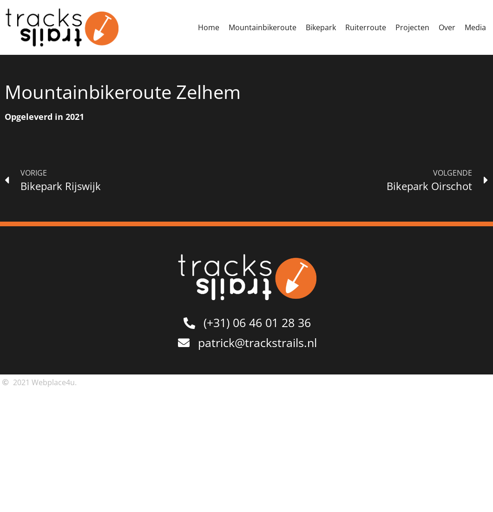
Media (475, 27)
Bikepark (321, 27)
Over (447, 27)
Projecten (412, 27)
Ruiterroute (365, 27)
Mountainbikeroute (262, 27)
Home (208, 27)
